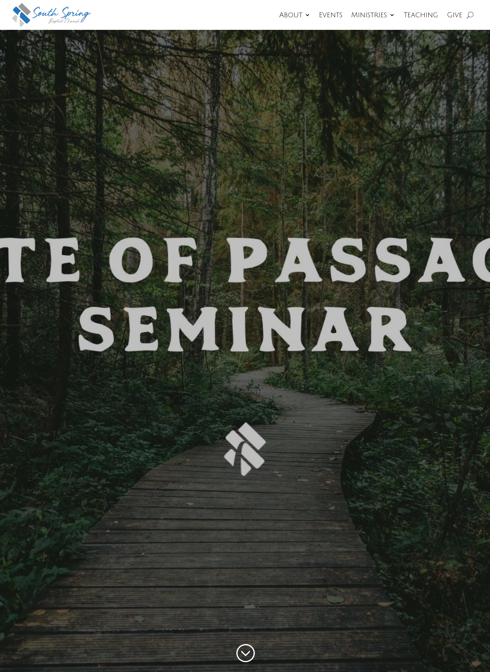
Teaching (420, 15)
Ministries (369, 15)
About (290, 15)
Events (331, 15)
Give (454, 15)
